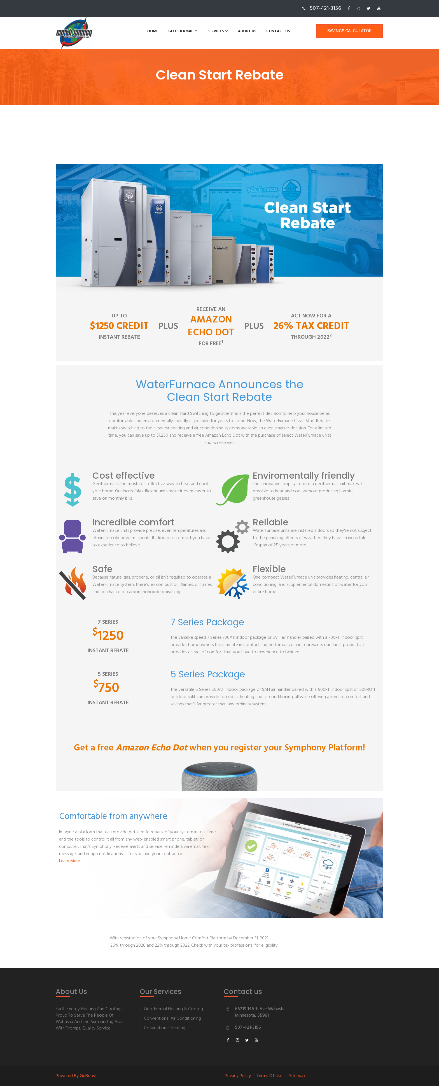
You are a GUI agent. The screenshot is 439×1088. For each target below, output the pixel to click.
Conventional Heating (164, 1030)
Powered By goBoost (76, 1077)
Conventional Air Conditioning (172, 1020)
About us (229, 31)
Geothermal (164, 31)
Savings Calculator (350, 31)
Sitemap (297, 1077)
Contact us (260, 31)
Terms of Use (269, 1077)
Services (199, 31)
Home (134, 31)
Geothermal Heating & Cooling (173, 1011)
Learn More (69, 862)
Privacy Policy (238, 1077)
